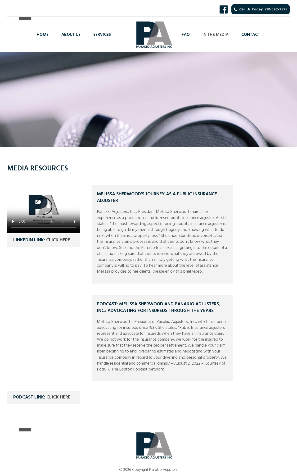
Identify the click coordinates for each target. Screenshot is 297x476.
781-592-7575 (276, 9)
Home (43, 34)
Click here (58, 240)
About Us (71, 34)
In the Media (215, 34)
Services (102, 34)
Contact (250, 34)
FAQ (186, 34)
